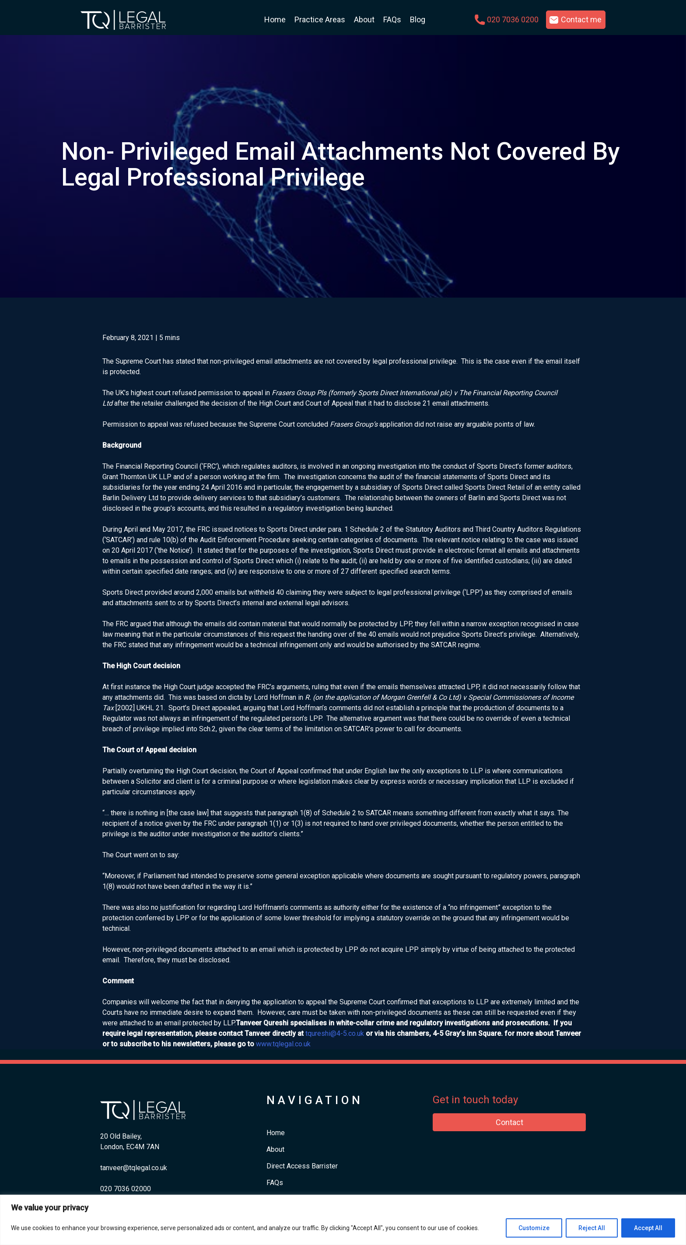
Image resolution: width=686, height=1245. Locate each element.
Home (275, 19)
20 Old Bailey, (121, 1136)
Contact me (581, 19)
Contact (509, 1122)
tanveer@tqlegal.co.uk (133, 1168)
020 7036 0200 (513, 19)
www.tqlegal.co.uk (283, 1044)
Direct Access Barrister (302, 1166)
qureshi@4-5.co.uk (336, 1033)
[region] (343, 1220)
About (364, 19)
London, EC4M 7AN (129, 1147)
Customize (534, 1227)
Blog (417, 19)
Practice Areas (319, 19)
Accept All (648, 1227)
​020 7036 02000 (125, 1189)
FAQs (392, 19)
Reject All (591, 1227)
